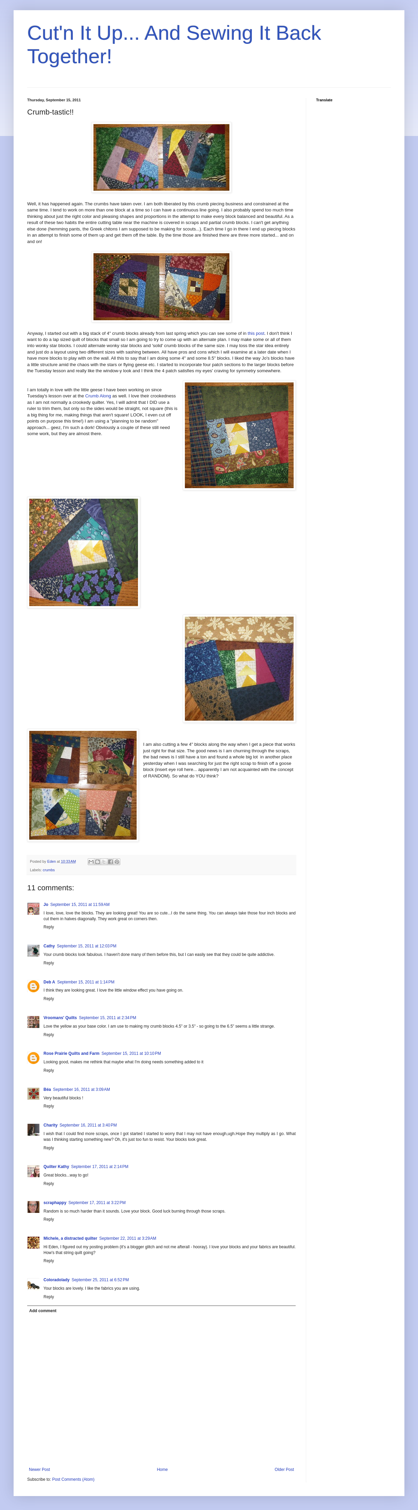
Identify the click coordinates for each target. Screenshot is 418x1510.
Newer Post (39, 1469)
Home (162, 1469)
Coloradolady (56, 1279)
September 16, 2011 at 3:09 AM (81, 1089)
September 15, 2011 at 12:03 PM (86, 946)
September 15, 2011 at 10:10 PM (131, 1053)
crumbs (49, 870)
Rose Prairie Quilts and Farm (71, 1053)
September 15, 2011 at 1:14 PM (85, 982)
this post (256, 333)
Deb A (49, 982)
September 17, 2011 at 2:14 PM (99, 1166)
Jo (45, 904)
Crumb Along (98, 395)
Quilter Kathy (56, 1166)
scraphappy (54, 1202)
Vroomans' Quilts (60, 1017)
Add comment (42, 1310)
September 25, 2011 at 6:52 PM (100, 1279)
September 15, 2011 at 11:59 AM (79, 904)
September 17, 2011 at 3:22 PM (96, 1202)
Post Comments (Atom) (73, 1479)
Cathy (49, 946)
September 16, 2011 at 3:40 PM (88, 1125)
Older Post (284, 1469)
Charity (50, 1125)
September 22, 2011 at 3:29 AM (127, 1238)
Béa (47, 1089)
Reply (48, 927)
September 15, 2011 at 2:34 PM (107, 1017)
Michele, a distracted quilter (70, 1238)
